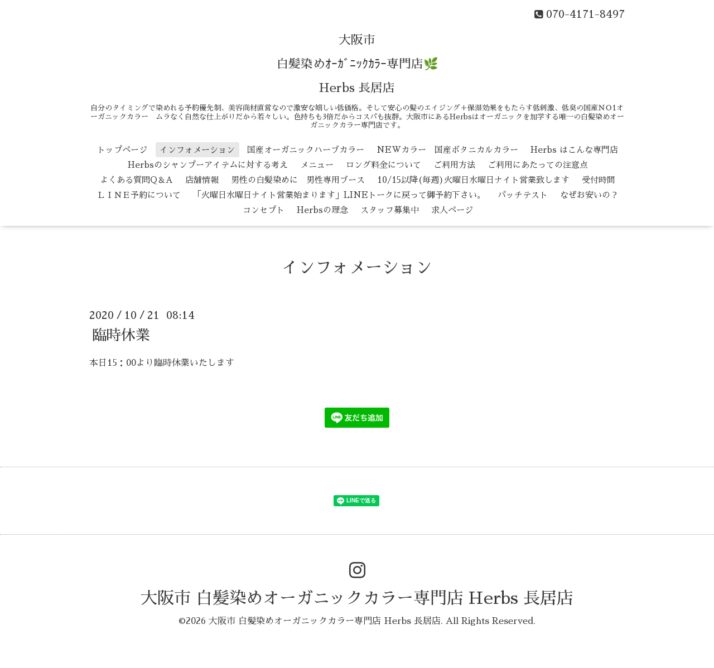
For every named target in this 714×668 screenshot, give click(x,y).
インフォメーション (197, 150)
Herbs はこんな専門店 (574, 150)
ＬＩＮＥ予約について (139, 195)
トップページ (122, 150)
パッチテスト (523, 195)
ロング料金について (383, 165)
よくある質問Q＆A (136, 180)
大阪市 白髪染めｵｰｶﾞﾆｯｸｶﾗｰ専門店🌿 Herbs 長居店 (357, 64)
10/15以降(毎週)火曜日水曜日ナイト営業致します (473, 180)
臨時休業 (121, 334)
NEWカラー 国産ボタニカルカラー (447, 150)
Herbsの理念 (322, 210)
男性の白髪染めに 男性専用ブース (298, 180)
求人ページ (452, 210)
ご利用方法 (454, 165)
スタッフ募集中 (389, 210)
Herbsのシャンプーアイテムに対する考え (208, 165)
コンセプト (263, 210)
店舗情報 (202, 180)
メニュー (317, 165)
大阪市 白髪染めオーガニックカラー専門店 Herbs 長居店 (357, 598)
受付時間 (598, 180)
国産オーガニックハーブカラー (305, 150)
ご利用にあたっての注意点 (538, 165)
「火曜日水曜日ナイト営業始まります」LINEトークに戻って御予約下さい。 (339, 195)
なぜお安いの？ (589, 195)
